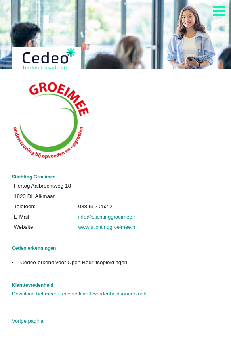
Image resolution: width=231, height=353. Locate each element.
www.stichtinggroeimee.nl (107, 227)
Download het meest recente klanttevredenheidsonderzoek (79, 294)
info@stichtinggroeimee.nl (107, 217)
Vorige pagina (28, 321)
